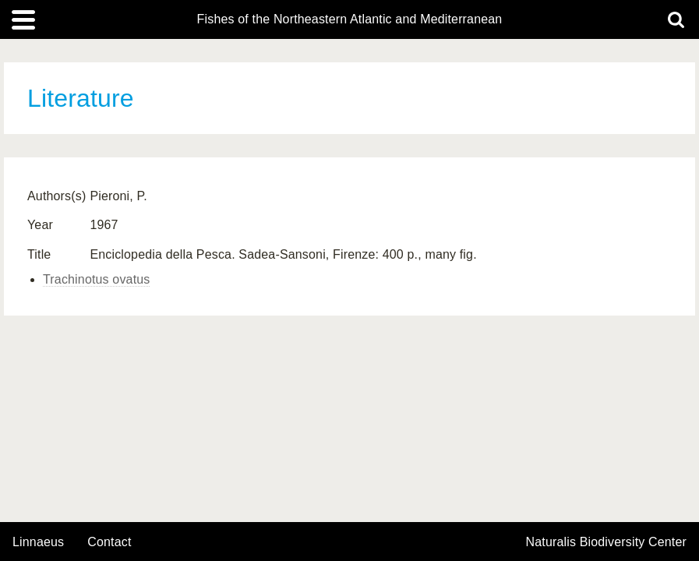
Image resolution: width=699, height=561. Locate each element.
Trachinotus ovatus (96, 279)
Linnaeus (38, 542)
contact (109, 542)
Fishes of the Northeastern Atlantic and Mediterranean (350, 19)
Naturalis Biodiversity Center (606, 542)
